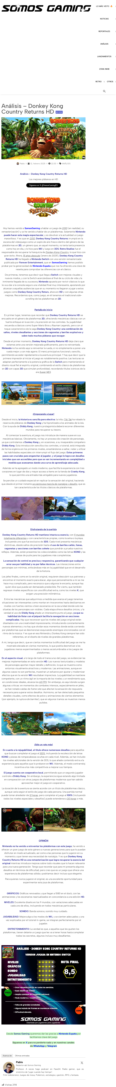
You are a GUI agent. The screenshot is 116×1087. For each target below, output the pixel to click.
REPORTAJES (104, 31)
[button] (104, 91)
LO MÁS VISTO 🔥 (104, 6)
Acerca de (7, 1056)
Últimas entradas (22, 1056)
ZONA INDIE (104, 69)
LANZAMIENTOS (104, 56)
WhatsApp (39, 1046)
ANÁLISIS (104, 44)
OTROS (110, 81)
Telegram (52, 1046)
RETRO (99, 81)
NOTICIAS (104, 19)
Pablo (19, 1062)
